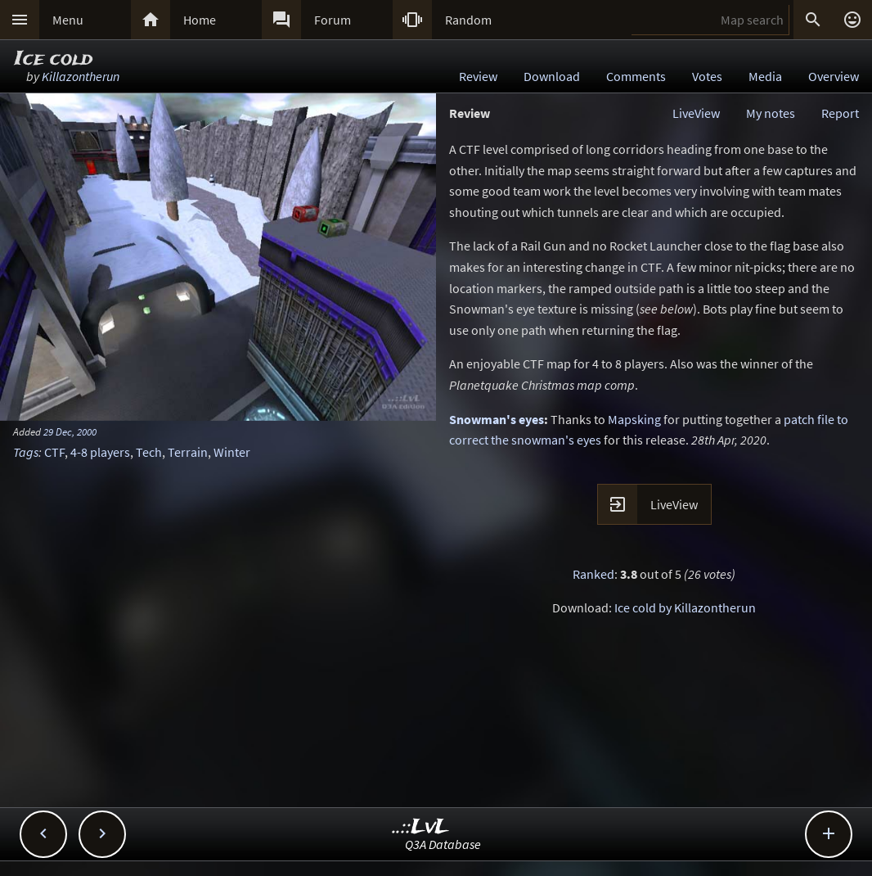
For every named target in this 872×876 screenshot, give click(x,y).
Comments (636, 76)
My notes (770, 113)
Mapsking (634, 419)
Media (765, 76)
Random (468, 19)
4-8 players (100, 452)
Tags (25, 452)
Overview (833, 76)
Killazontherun (80, 76)
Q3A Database (443, 844)
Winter (232, 452)
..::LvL (420, 827)
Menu (67, 19)
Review (478, 76)
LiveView (696, 113)
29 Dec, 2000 (70, 431)
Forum (332, 19)
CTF (54, 452)
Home (199, 19)
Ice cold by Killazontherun (685, 607)
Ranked (593, 574)
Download (552, 76)
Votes (707, 76)
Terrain (188, 452)
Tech (149, 452)
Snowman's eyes (496, 419)
